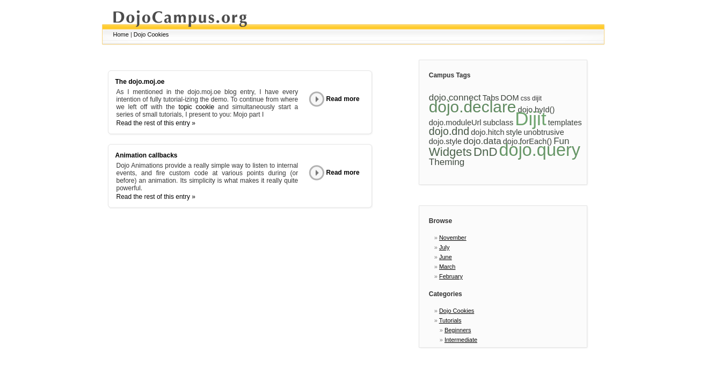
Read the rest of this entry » (155, 123)
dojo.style (445, 141)
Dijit (530, 118)
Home (121, 34)
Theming (447, 162)
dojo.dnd (449, 131)
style (514, 132)
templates (565, 122)
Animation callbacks (146, 155)
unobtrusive (544, 132)
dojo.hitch (487, 132)
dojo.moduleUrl (455, 122)
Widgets (450, 152)
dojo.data (482, 141)
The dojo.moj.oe (140, 81)
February (451, 276)
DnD (485, 152)
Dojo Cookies (151, 34)
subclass (498, 122)
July (444, 247)
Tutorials (450, 320)
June (445, 257)
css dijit (531, 98)
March (447, 266)
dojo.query (539, 150)
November (453, 237)
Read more (334, 99)
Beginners (457, 330)
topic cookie (196, 107)
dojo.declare (472, 107)
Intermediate (460, 339)
